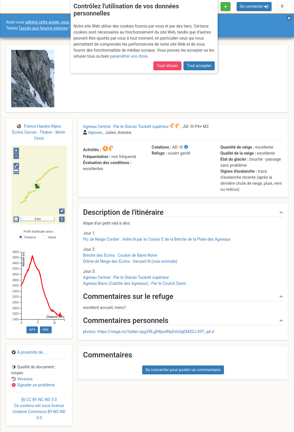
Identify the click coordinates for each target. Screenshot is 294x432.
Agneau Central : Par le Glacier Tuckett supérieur (126, 277)
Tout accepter (199, 65)
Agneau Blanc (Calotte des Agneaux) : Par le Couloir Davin (134, 283)
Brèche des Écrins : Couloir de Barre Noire (120, 255)
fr (282, 6)
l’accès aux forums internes (43, 28)
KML (45, 330)
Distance (30, 237)
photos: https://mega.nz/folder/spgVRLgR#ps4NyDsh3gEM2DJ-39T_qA (147, 331)
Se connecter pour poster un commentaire (183, 369)
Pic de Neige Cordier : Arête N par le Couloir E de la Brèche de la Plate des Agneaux (156, 239)
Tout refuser (167, 65)
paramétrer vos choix (129, 56)
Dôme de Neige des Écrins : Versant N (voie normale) (130, 261)
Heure (52, 237)
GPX (32, 330)
